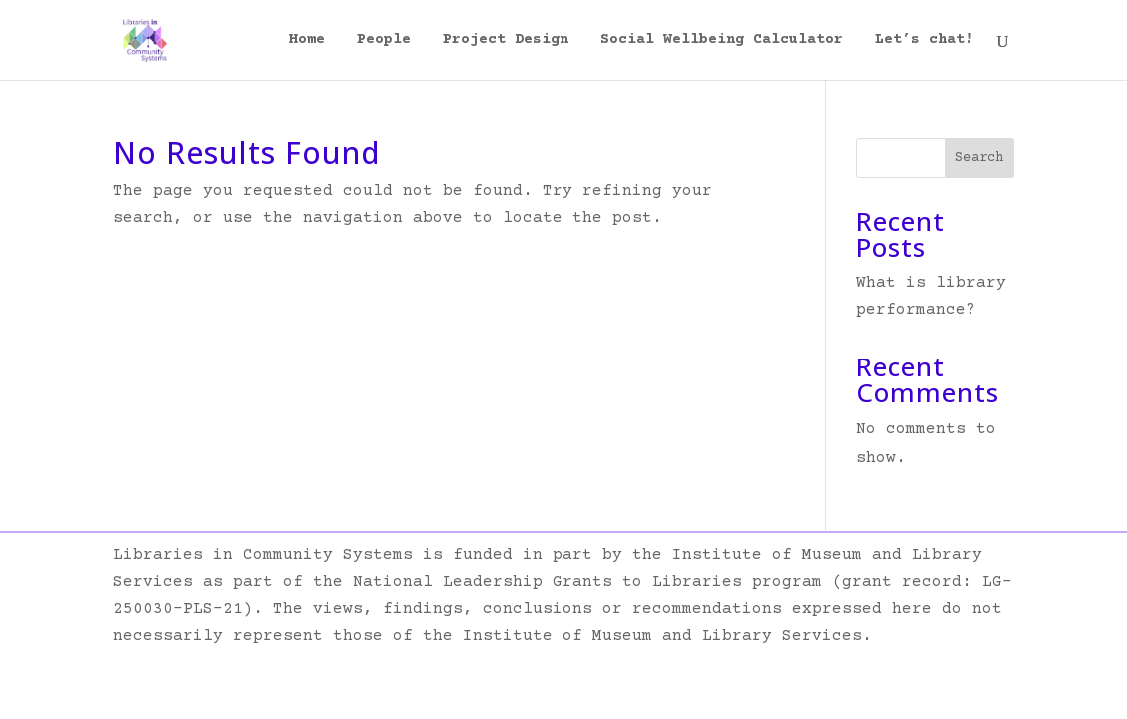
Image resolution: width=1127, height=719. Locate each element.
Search (979, 158)
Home (307, 40)
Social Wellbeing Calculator (721, 40)
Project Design (505, 40)
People (384, 40)
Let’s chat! (924, 40)
